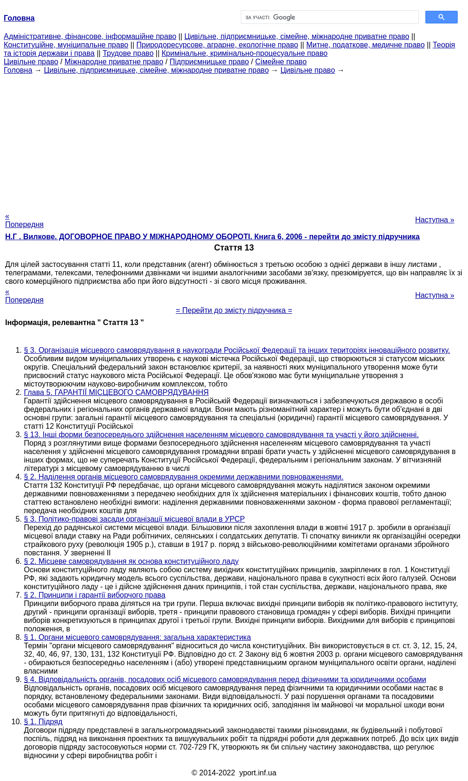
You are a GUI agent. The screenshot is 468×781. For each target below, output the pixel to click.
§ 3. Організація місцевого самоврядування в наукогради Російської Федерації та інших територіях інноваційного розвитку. (237, 350)
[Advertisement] (234, 140)
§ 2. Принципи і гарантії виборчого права (94, 595)
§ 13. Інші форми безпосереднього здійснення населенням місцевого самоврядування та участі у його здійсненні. (221, 435)
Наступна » (434, 220)
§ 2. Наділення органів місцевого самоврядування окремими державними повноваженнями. (183, 477)
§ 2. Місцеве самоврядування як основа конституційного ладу (131, 561)
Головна (18, 70)
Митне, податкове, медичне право (365, 45)
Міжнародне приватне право (114, 62)
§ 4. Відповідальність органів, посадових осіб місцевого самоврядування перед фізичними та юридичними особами (225, 679)
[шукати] (329, 17)
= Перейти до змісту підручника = (234, 310)
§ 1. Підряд (43, 722)
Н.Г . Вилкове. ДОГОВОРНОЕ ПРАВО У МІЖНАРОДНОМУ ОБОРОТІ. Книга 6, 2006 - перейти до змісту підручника (212, 237)
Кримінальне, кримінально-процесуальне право (244, 53)
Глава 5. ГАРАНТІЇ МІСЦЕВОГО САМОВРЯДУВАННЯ (116, 392)
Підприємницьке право (209, 62)
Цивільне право (31, 62)
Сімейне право (281, 62)
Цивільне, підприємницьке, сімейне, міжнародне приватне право (297, 36)
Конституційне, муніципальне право (66, 45)
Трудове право (128, 53)
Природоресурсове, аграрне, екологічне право (217, 45)
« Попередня (24, 220)
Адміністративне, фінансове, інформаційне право (90, 36)
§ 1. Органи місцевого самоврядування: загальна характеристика (137, 637)
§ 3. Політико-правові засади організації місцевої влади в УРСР (134, 519)
